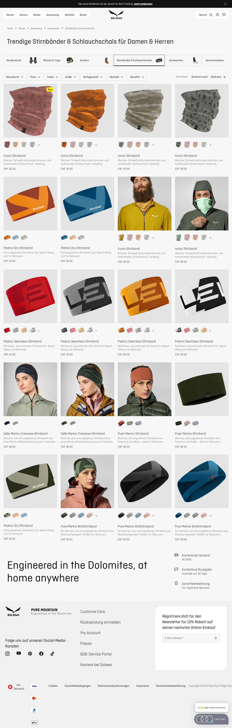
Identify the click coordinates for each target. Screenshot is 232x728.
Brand (83, 15)
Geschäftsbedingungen (78, 686)
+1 (38, 330)
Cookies (53, 686)
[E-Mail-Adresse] (191, 638)
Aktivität (69, 15)
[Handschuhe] (21, 60)
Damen (24, 15)
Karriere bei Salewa (96, 664)
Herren (10, 15)
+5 (38, 145)
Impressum (142, 686)
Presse (86, 643)
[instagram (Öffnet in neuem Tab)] (7, 654)
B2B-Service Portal (96, 654)
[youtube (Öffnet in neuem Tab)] (19, 654)
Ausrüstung (52, 15)
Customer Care (92, 611)
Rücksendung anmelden (100, 622)
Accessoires (53, 28)
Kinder (37, 15)
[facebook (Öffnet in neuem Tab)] (41, 654)
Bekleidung (36, 28)
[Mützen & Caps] (58, 60)
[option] (7, 144)
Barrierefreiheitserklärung (170, 686)
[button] (15, 77)
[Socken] (94, 60)
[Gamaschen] (183, 60)
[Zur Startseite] (116, 15)
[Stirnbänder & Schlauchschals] (139, 60)
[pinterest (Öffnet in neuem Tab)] (30, 654)
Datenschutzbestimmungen (113, 686)
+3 (96, 515)
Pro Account (90, 632)
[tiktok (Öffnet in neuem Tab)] (52, 654)
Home (10, 28)
